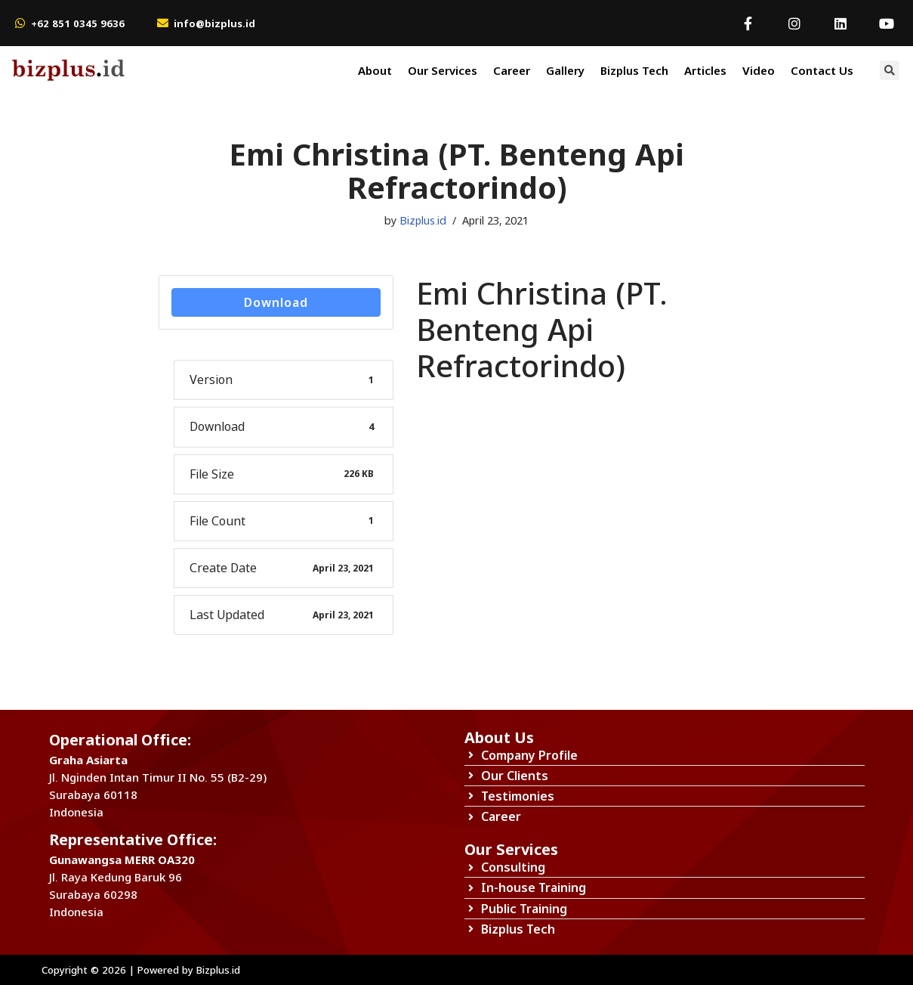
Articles (705, 70)
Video (758, 70)
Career (511, 70)
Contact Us (822, 70)
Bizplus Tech (634, 70)
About (375, 70)
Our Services (442, 70)
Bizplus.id (422, 220)
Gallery (565, 70)
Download (276, 302)
